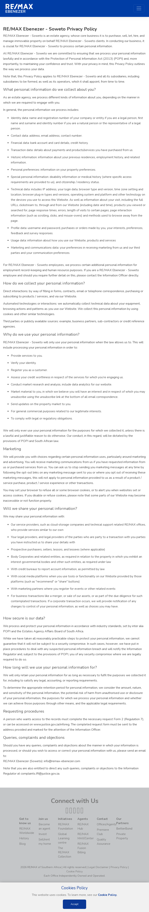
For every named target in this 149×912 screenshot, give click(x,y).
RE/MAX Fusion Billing (83, 848)
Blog (22, 844)
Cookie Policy (74, 871)
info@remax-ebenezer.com (62, 761)
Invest (43, 834)
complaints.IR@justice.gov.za (40, 773)
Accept (74, 904)
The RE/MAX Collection (64, 852)
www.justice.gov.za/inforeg (51, 724)
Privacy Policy (119, 867)
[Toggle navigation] (138, 8)
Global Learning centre (63, 838)
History (24, 838)
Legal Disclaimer (98, 867)
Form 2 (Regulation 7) (128, 719)
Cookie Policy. (107, 895)
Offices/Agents (106, 824)
